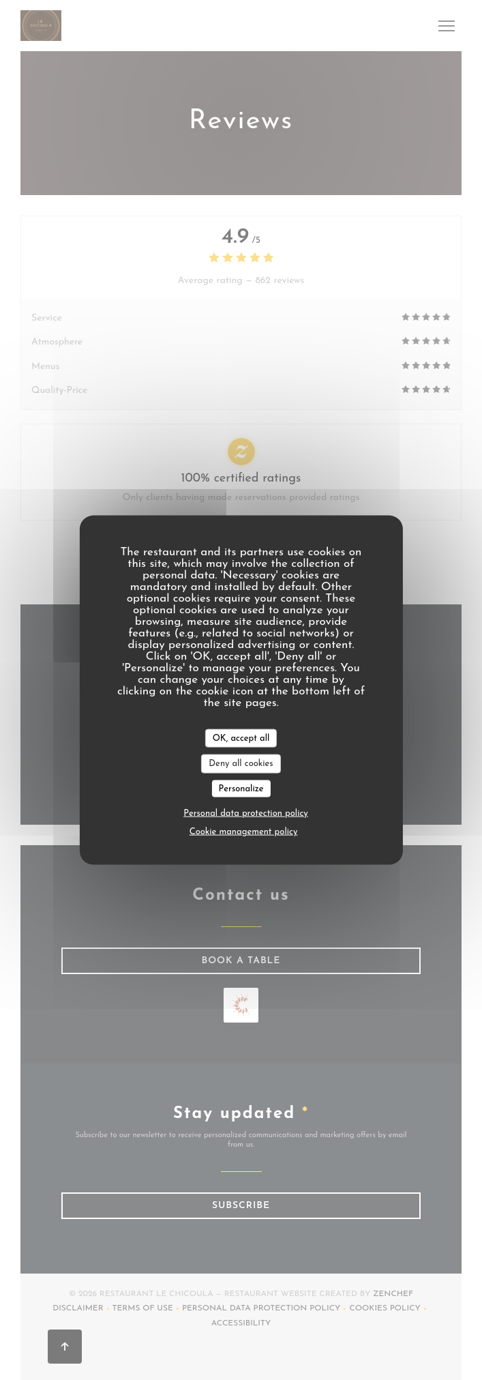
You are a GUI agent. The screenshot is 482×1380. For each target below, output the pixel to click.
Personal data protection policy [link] (245, 813)
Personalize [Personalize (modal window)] (241, 788)
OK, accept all (241, 737)
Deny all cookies (241, 763)
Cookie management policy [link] (244, 831)
